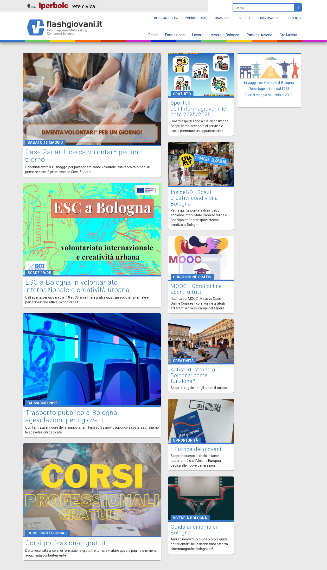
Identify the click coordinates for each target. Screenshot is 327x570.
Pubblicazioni (268, 18)
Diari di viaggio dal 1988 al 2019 (269, 95)
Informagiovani (166, 18)
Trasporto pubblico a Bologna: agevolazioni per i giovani (72, 416)
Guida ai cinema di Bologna (194, 530)
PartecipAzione (259, 35)
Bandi (153, 35)
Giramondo (222, 18)
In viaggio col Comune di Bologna (269, 83)
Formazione (175, 35)
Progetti (244, 18)
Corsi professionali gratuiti (66, 543)
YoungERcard (195, 18)
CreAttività (288, 35)
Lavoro (198, 35)
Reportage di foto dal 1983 (269, 89)
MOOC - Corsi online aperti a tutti (196, 289)
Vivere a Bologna (225, 35)
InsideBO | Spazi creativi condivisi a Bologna (194, 198)
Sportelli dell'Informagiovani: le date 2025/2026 (198, 108)
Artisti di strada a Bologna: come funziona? (193, 375)
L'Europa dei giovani (196, 449)
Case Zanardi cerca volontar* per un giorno (81, 155)
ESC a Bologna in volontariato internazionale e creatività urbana (77, 286)
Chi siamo (294, 18)
